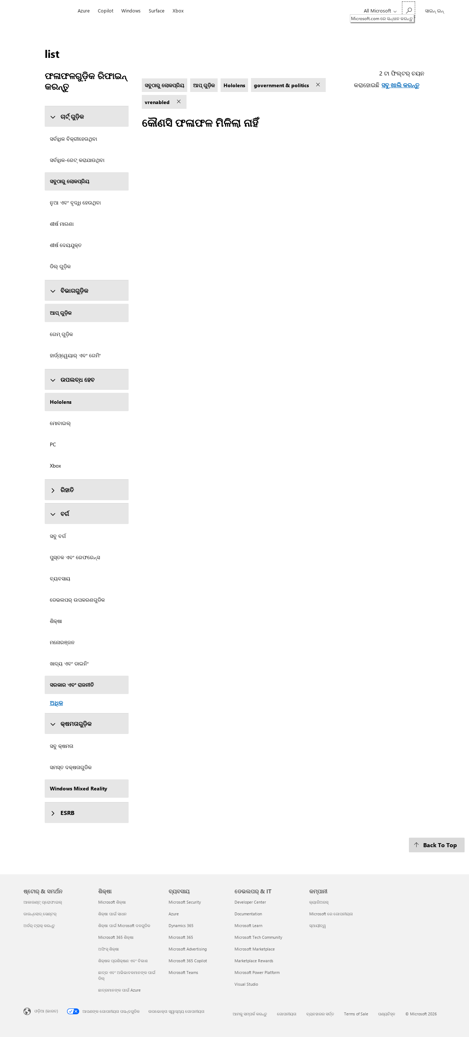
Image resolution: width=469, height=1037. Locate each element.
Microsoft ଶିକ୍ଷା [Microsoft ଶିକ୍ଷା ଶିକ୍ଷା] (112, 902)
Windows (131, 10)
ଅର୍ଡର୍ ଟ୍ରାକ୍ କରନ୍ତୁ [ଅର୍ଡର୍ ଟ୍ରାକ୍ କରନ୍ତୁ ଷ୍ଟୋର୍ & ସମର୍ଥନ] (39, 925)
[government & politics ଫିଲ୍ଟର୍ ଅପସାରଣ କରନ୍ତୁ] (319, 85)
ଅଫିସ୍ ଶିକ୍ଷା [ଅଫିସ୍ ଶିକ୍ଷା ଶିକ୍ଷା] (108, 949)
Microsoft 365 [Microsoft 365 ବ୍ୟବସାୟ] (181, 937)
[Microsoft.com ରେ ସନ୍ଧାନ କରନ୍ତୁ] (408, 9)
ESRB (62, 812)
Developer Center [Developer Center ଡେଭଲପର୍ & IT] (250, 902)
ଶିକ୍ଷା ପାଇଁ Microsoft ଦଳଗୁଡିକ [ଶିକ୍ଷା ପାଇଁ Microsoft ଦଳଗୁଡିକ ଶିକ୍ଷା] (124, 925)
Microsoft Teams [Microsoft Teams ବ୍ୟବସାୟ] (183, 972)
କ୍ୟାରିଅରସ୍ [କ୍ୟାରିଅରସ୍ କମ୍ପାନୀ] (318, 902)
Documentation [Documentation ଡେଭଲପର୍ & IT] (248, 913)
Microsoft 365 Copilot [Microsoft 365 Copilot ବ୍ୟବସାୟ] (188, 960)
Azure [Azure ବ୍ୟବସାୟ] (174, 913)
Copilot (105, 10)
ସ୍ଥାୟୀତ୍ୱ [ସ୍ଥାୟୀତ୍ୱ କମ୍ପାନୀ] (317, 925)
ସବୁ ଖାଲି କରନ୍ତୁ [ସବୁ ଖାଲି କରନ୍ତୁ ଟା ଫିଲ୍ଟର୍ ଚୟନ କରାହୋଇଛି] (400, 85)
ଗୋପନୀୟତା (286, 1013)
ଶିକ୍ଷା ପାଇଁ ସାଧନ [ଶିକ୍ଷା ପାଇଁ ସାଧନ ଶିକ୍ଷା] (112, 913)
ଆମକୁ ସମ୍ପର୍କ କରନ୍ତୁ (250, 1013)
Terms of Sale (356, 1013)
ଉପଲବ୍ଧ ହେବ (72, 379)
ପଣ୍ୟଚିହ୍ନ (386, 1013)
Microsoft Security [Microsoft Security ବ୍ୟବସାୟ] (185, 902)
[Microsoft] (48, 11)
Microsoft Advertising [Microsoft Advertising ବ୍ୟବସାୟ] (188, 949)
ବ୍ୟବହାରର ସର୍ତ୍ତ (320, 1013)
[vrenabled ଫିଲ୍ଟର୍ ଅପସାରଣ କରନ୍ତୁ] (180, 102)
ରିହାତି (62, 490)
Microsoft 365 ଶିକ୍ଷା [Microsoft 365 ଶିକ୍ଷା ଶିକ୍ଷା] (116, 937)
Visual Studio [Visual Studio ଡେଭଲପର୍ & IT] (246, 984)
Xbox (178, 10)
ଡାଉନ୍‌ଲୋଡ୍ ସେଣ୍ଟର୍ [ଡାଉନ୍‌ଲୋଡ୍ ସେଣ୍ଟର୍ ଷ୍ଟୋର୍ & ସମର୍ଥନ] (39, 913)
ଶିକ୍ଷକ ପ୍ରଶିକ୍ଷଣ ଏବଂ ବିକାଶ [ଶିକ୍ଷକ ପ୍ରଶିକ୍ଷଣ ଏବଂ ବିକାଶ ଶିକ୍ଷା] (123, 960)
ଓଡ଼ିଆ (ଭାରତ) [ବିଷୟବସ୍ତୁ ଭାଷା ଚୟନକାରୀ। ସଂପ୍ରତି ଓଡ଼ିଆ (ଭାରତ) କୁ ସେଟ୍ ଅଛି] (46, 1011)
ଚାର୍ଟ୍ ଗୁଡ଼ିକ (67, 116)
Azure (84, 10)
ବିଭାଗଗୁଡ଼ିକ (69, 290)
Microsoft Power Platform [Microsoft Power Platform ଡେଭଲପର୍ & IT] (257, 972)
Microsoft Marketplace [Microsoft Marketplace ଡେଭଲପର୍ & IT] (254, 949)
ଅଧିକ (56, 702)
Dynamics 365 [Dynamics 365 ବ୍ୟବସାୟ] (181, 925)
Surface (157, 10)
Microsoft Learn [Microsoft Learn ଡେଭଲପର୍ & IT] (248, 925)
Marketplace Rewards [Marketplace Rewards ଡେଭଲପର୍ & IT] (253, 960)
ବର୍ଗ (59, 513)
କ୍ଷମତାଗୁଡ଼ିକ (71, 723)
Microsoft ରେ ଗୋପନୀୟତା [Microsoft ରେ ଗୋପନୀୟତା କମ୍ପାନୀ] (331, 913)
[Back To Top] (437, 845)
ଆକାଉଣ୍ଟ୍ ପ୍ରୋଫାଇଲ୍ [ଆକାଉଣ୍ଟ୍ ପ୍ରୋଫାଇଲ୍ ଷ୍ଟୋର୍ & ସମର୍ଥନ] (42, 902)
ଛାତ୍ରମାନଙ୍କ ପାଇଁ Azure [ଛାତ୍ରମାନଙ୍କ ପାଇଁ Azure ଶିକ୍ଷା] (119, 990)
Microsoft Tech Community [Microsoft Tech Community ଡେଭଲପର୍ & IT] (258, 937)
